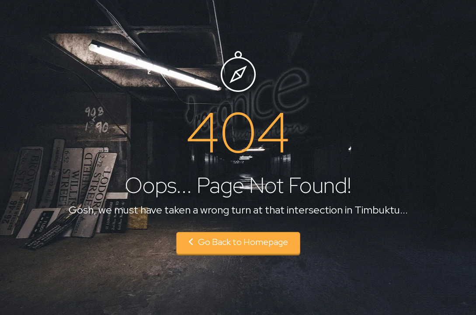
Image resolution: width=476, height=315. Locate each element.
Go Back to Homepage (238, 242)
